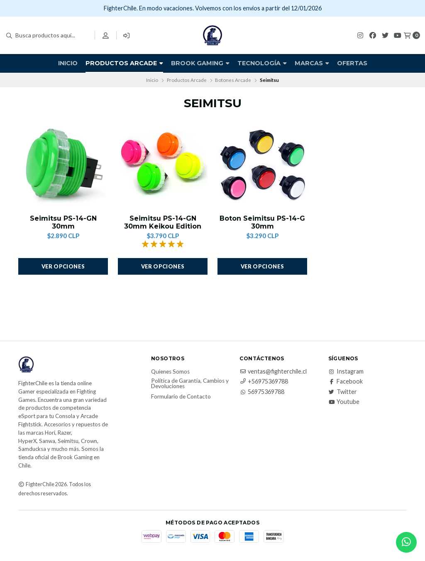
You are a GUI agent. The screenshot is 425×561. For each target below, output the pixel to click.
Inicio (68, 63)
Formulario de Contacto (181, 397)
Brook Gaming (200, 63)
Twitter (342, 392)
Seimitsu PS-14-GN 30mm (63, 222)
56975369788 (261, 392)
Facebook (345, 381)
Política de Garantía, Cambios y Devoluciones (190, 383)
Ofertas (352, 63)
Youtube (343, 402)
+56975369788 (263, 381)
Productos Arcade (124, 63)
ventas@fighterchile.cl (273, 371)
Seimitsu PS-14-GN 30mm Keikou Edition (162, 222)
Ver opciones (63, 266)
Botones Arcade (233, 80)
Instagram (346, 371)
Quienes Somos (170, 372)
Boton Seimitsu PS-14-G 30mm (262, 222)
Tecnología (262, 63)
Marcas (312, 63)
